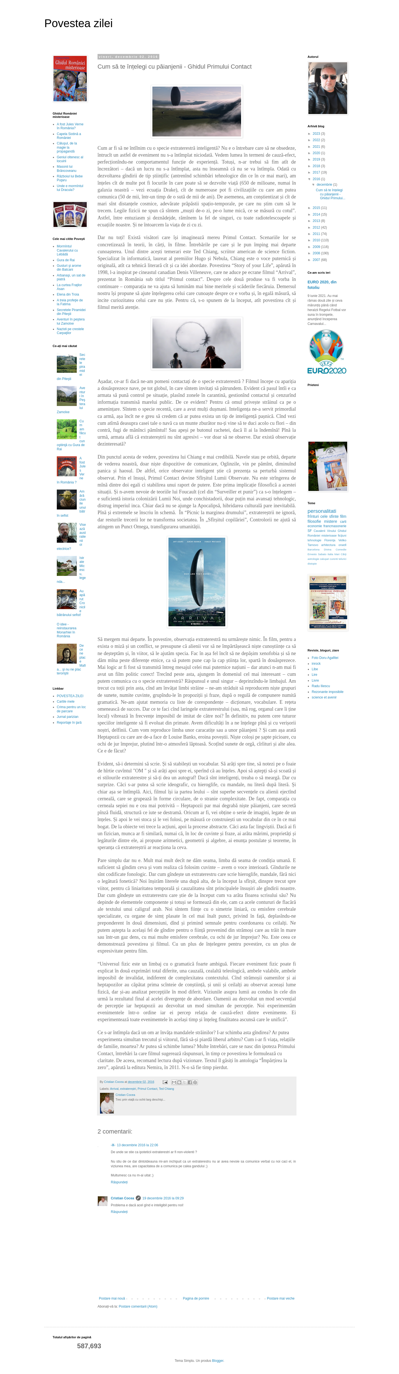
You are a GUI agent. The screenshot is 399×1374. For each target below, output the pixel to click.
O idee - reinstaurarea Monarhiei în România (66, 630)
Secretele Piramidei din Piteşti (71, 312)
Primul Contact (147, 1088)
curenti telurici (338, 558)
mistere (330, 521)
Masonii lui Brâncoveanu (66, 168)
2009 (317, 247)
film (343, 516)
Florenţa (330, 540)
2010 (317, 240)
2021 (317, 147)
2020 (317, 153)
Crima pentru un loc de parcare (71, 709)
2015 (317, 208)
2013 (317, 221)
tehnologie (314, 540)
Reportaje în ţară (69, 722)
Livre (315, 680)
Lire (314, 675)
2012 (317, 227)
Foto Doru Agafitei (325, 658)
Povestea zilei (78, 23)
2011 (317, 234)
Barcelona (313, 549)
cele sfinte (329, 516)
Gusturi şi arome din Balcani (69, 267)
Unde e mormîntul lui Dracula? (70, 188)
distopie (312, 563)
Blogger (217, 1361)
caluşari (324, 558)
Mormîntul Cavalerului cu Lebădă (67, 250)
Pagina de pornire (196, 1298)
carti (343, 522)
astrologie (313, 558)
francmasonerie (334, 526)
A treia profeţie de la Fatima (70, 302)
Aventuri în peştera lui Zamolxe (71, 321)
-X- (113, 1145)
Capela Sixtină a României (69, 136)
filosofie (314, 521)
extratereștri (128, 1088)
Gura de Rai (66, 260)
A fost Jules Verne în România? (70, 126)
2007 (317, 260)
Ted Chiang (166, 1088)
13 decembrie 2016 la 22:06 (137, 1145)
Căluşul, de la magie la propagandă (67, 147)
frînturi (313, 516)
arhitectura (328, 545)
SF (310, 531)
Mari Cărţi (340, 554)
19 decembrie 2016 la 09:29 (163, 1198)
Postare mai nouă (112, 1298)
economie (315, 526)
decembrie (325, 185)
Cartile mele (66, 701)
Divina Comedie (335, 549)
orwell (342, 545)
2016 (317, 179)
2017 (317, 172)
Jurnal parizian (67, 717)
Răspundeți (119, 1182)
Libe (315, 669)
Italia (330, 554)
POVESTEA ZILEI (70, 696)
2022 (317, 140)
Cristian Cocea (122, 1198)
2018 (317, 166)
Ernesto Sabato (317, 554)
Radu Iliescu (321, 686)
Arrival (114, 1088)
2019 (317, 159)
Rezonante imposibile (328, 692)
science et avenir (324, 697)
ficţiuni (342, 535)
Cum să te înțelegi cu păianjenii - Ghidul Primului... (330, 194)
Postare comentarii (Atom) (138, 1306)
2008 (317, 253)
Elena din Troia (68, 294)
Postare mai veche (281, 1298)
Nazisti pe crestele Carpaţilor (70, 331)
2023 (317, 134)
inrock (316, 664)
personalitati (322, 511)
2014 (317, 214)
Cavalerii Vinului (325, 530)
